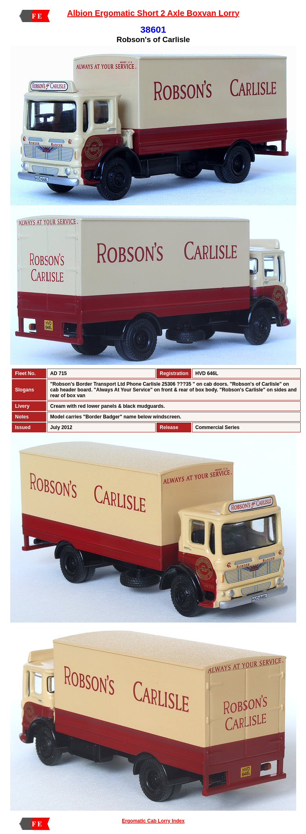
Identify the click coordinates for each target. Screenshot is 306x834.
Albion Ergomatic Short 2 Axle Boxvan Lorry (153, 13)
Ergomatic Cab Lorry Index (153, 821)
